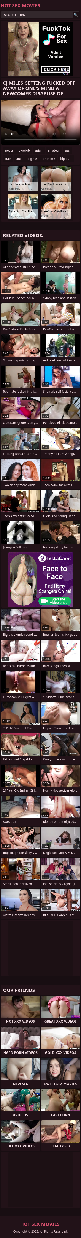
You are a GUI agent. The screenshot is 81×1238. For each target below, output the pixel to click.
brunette (49, 159)
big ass (33, 159)
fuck (8, 159)
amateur (54, 150)
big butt (65, 159)
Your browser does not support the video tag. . (40, 122)
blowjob (24, 150)
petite (9, 150)
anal (19, 159)
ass (67, 150)
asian (39, 150)
